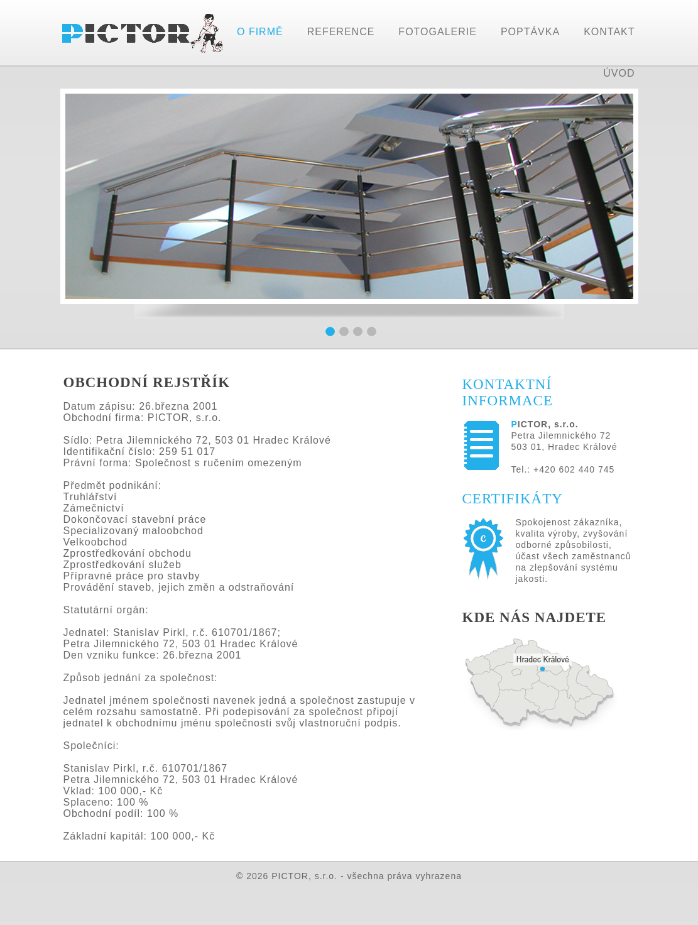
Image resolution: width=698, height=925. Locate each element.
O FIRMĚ (260, 31)
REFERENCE (341, 31)
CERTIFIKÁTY (512, 498)
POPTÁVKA (530, 31)
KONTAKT (609, 31)
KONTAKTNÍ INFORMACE (507, 392)
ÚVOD (619, 73)
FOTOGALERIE (437, 31)
